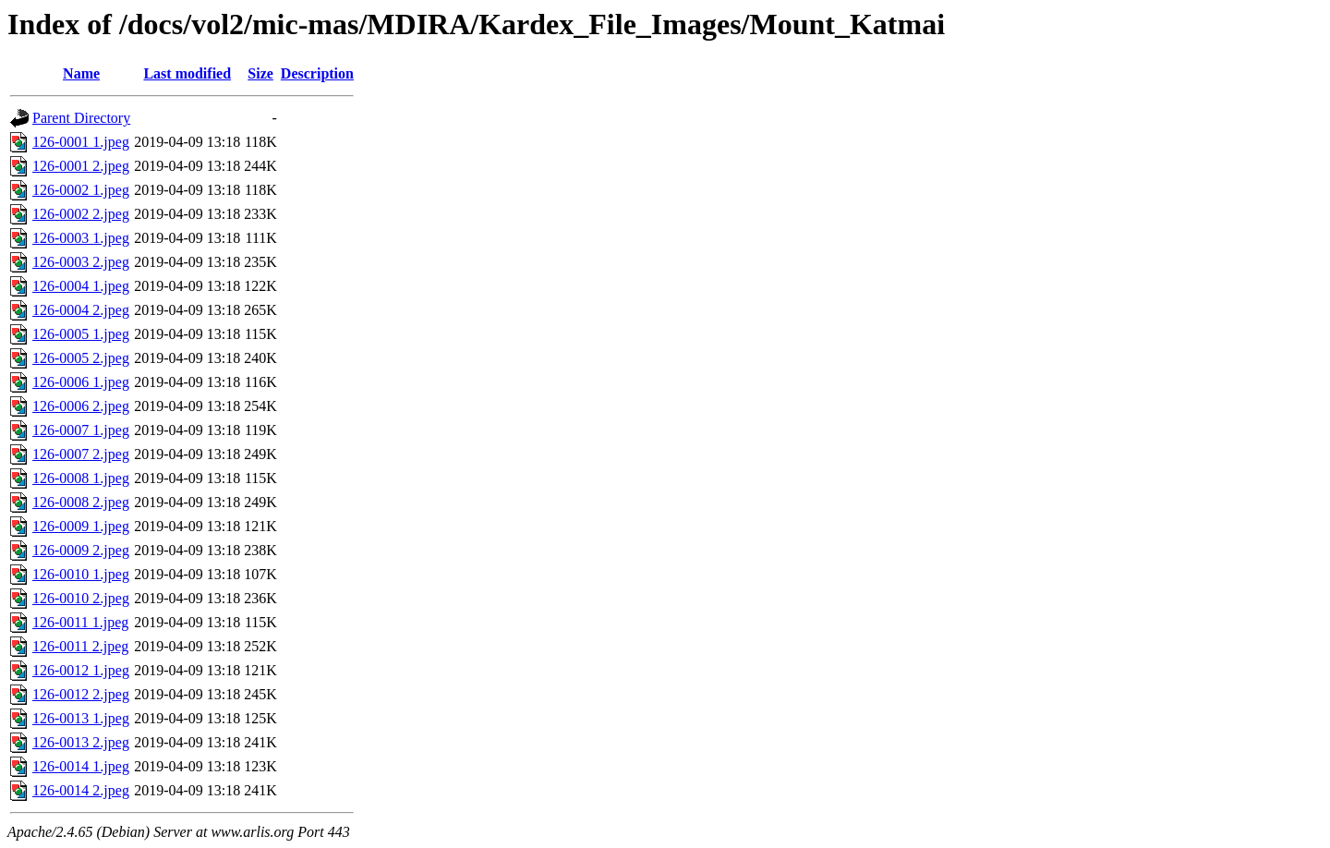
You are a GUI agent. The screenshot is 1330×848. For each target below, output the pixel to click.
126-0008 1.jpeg (80, 478)
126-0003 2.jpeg (80, 262)
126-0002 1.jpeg (80, 190)
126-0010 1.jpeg (80, 574)
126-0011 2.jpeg (80, 646)
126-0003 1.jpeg (80, 238)
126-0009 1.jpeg (80, 526)
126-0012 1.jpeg (80, 670)
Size (260, 73)
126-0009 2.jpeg (80, 550)
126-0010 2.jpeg (80, 598)
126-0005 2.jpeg (80, 358)
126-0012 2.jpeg (80, 694)
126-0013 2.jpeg (80, 742)
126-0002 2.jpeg (80, 214)
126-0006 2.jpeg (80, 406)
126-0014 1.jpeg (80, 766)
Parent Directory (81, 118)
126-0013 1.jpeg (80, 718)
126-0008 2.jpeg (80, 502)
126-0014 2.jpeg (80, 790)
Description (317, 73)
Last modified (187, 73)
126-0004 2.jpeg (80, 310)
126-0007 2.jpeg (80, 454)
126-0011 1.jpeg (80, 622)
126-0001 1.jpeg (80, 142)
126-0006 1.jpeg (80, 382)
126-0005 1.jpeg (80, 334)
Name (81, 73)
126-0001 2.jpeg (80, 166)
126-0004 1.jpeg (80, 286)
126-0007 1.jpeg (80, 430)
